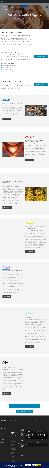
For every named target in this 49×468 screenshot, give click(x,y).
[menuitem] (1, 1)
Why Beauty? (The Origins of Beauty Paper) (22, 437)
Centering (28, 431)
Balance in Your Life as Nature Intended (22, 428)
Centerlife (40, 431)
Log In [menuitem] (5, 1)
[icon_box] (5, 426)
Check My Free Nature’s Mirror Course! (22, 445)
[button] (47, 7)
